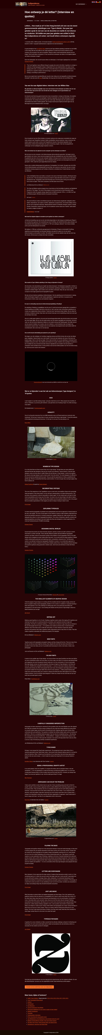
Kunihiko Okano (29, 761)
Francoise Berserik (38, 382)
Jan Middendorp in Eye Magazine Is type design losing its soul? (43, 1019)
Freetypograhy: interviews (34, 1015)
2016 (57, 998)
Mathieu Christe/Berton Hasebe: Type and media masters (42, 1020)
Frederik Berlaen (30, 211)
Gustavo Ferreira (29, 61)
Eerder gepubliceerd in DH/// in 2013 (61, 42)
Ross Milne (27, 422)
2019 (67, 998)
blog (40, 78)
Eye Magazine (31, 1005)
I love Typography (32, 1000)
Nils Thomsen (28, 777)
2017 (61, 998)
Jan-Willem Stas (41, 48)
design (42, 20)
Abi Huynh (27, 613)
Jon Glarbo (27, 929)
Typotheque (31, 1004)
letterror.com (46, 185)
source (56, 133)
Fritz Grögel (28, 504)
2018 (64, 998)
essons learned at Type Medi (35, 1007)
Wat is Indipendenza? (81, 4)
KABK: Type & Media (33, 998)
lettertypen (53, 20)
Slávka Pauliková (29, 484)
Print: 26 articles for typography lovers (37, 1017)
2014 (51, 998)
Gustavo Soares (29, 524)
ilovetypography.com (40, 408)
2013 (48, 998)
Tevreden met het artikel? (39, 987)
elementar (55, 594)
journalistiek (47, 20)
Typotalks (30, 1013)
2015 (54, 998)
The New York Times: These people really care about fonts (42, 1022)
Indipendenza (33, 3)
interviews (39, 1000)
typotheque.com (35, 679)
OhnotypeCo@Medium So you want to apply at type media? (42, 1009)
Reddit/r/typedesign (33, 1011)
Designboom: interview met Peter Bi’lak (37, 1024)
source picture (61, 594)
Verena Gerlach (43, 484)
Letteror (30, 1002)
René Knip (27, 799)
